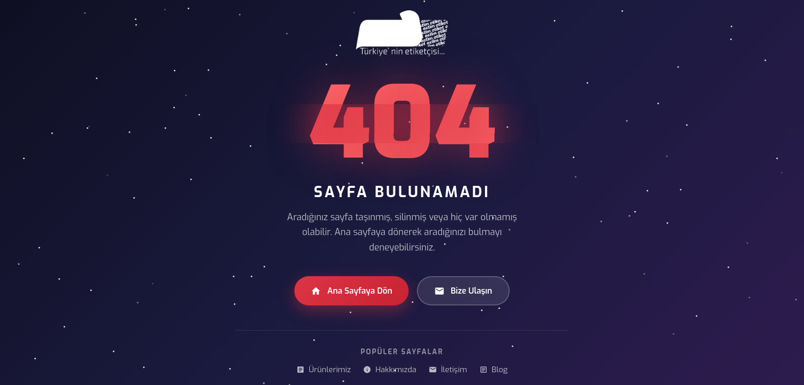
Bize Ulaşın (463, 290)
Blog (493, 369)
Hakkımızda (389, 369)
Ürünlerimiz (323, 369)
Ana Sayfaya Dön (351, 290)
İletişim (448, 369)
